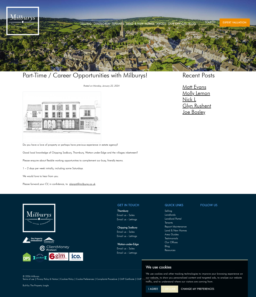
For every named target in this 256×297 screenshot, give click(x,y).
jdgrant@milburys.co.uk (82, 184)
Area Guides (172, 234)
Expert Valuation (234, 22)
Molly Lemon (196, 93)
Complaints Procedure (106, 279)
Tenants (169, 222)
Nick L (189, 99)
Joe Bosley (194, 112)
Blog (194, 22)
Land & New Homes (142, 22)
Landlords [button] (104, 22)
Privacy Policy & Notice (47, 279)
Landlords (170, 214)
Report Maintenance (176, 226)
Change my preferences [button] (197, 289)
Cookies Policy (67, 279)
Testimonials (171, 238)
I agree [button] (153, 289)
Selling (88, 22)
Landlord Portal (173, 218)
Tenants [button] (120, 22)
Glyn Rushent (197, 105)
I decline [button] (169, 289)
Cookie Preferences (85, 279)
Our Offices (179, 22)
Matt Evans (194, 87)
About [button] (163, 22)
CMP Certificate (127, 279)
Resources (170, 250)
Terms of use (28, 279)
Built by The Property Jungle (36, 285)
